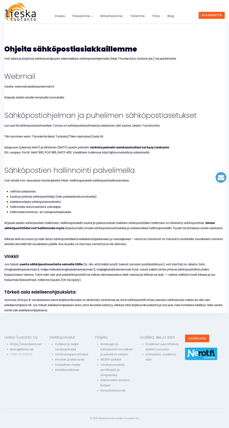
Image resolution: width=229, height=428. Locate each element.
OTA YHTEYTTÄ (212, 15)
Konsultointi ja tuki (112, 390)
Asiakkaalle (197, 338)
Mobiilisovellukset (67, 370)
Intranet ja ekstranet (69, 359)
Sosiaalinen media (67, 365)
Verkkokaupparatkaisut (71, 354)
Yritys (156, 16)
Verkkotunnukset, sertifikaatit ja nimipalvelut (112, 370)
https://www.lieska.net (26, 344)
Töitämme (137, 16)
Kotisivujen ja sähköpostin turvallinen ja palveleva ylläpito (116, 349)
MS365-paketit (110, 359)
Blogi (170, 16)
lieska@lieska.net (22, 349)
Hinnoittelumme (111, 16)
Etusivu (60, 16)
